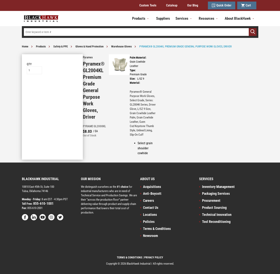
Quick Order (221, 5)
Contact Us (150, 208)
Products (41, 46)
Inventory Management (218, 187)
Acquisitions (152, 187)
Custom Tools (147, 5)
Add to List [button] (52, 86)
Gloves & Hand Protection (89, 46)
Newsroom (150, 236)
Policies (149, 222)
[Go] (253, 32)
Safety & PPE (60, 46)
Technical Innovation (217, 215)
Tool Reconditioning (216, 222)
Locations (150, 215)
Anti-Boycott (152, 193)
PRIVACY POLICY (153, 257)
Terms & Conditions (157, 229)
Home (25, 46)
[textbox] (140, 32)
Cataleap (171, 5)
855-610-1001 (43, 203)
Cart (246, 5)
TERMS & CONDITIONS (129, 257)
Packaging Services (216, 193)
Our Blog (192, 5)
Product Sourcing (214, 208)
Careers (148, 200)
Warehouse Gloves (121, 46)
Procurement (211, 200)
